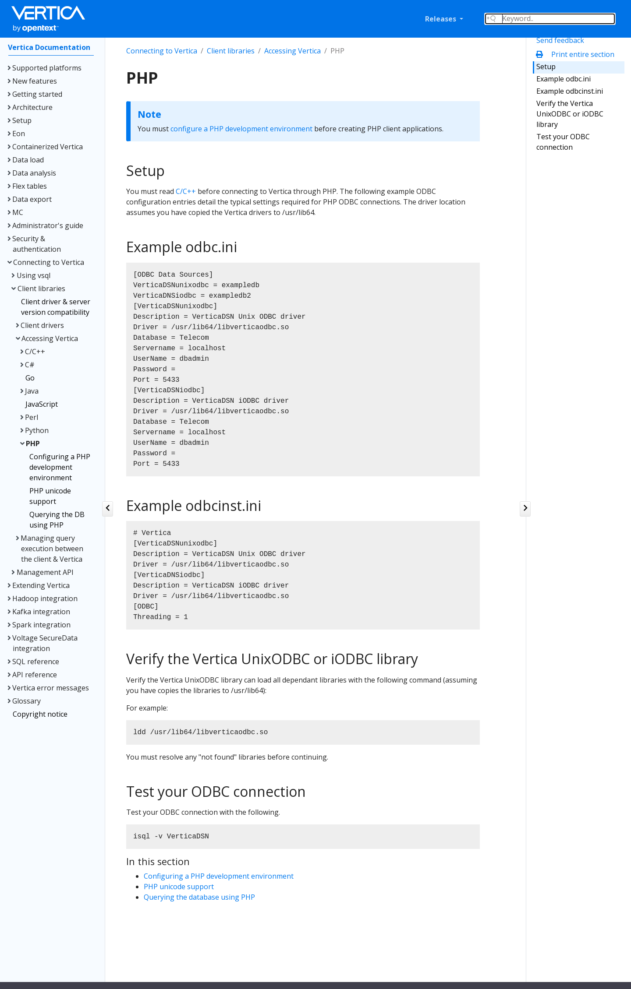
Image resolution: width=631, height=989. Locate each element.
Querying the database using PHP (199, 897)
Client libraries (231, 51)
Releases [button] (441, 19)
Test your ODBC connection (563, 142)
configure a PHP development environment (241, 129)
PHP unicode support (179, 886)
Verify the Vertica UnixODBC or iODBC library (569, 114)
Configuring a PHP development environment (219, 876)
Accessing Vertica (292, 51)
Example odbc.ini (563, 79)
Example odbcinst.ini (569, 91)
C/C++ (186, 191)
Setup (546, 66)
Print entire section (577, 54)
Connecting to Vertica (161, 51)
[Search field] (550, 19)
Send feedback (560, 40)
